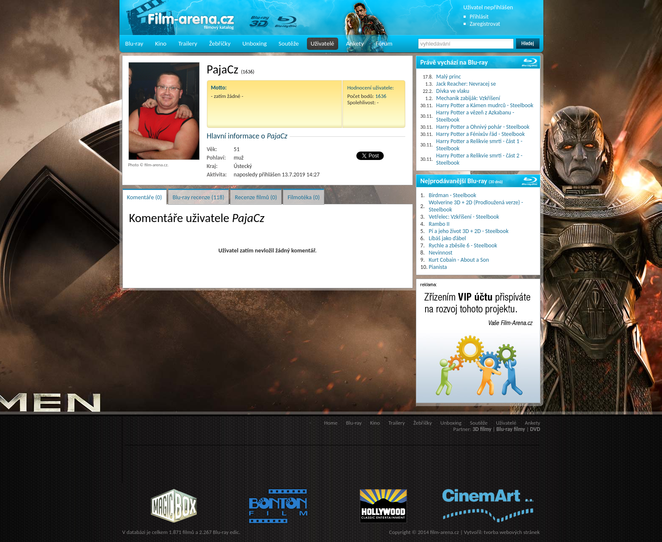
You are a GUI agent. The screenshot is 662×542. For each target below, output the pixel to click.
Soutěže (289, 43)
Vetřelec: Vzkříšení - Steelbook (464, 216)
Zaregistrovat (485, 23)
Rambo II (439, 224)
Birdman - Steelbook (452, 195)
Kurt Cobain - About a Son (459, 259)
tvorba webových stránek (512, 532)
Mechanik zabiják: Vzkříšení (468, 98)
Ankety (355, 43)
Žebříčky (220, 43)
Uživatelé (322, 43)
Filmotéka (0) (304, 197)
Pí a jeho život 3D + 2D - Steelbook (469, 231)
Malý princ (448, 76)
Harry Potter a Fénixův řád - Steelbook (480, 134)
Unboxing (254, 43)
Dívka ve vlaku (452, 91)
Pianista (438, 267)
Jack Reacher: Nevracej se (466, 83)
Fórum (384, 43)
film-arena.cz (444, 532)
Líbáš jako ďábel (447, 238)
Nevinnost (441, 252)
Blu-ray (134, 43)
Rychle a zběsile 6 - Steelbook (463, 245)
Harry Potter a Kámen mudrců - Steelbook (484, 105)
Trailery (187, 43)
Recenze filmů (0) (256, 197)
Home (331, 423)
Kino (160, 43)
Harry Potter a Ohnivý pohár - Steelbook (482, 126)
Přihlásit (479, 16)
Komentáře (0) (144, 197)
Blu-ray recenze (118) (199, 197)
